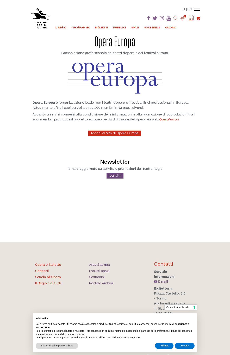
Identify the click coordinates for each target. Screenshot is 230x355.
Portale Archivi (101, 283)
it (184, 9)
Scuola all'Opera (48, 277)
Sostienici (152, 27)
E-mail (161, 281)
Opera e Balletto (48, 264)
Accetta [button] (184, 345)
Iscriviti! (115, 175)
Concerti (42, 271)
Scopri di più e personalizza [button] (57, 345)
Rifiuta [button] (164, 345)
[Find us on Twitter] (154, 18)
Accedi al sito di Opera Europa (115, 133)
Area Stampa (99, 264)
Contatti (163, 264)
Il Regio (60, 27)
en (189, 9)
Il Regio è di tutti (48, 283)
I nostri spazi (99, 271)
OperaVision (169, 119)
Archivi (170, 27)
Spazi (135, 27)
